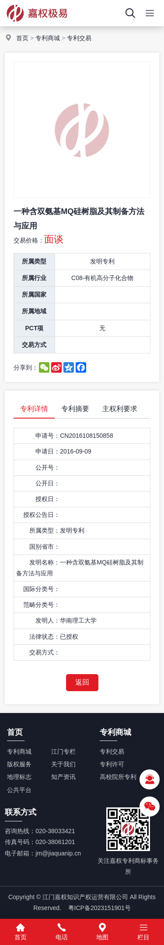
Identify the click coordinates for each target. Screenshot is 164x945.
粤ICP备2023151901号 (99, 907)
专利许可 (112, 764)
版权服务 (19, 764)
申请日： (47, 451)
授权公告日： (41, 514)
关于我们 (63, 764)
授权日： (47, 498)
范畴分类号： (41, 604)
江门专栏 (63, 751)
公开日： (47, 483)
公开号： (47, 467)
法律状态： (44, 636)
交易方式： (44, 652)
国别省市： (44, 546)
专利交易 (79, 38)
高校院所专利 (118, 776)
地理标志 (19, 776)
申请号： (47, 435)
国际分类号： (41, 588)
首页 (22, 38)
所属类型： (44, 530)
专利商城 (47, 38)
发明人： (47, 620)
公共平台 (19, 789)
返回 (82, 682)
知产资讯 (63, 776)
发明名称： (44, 562)
